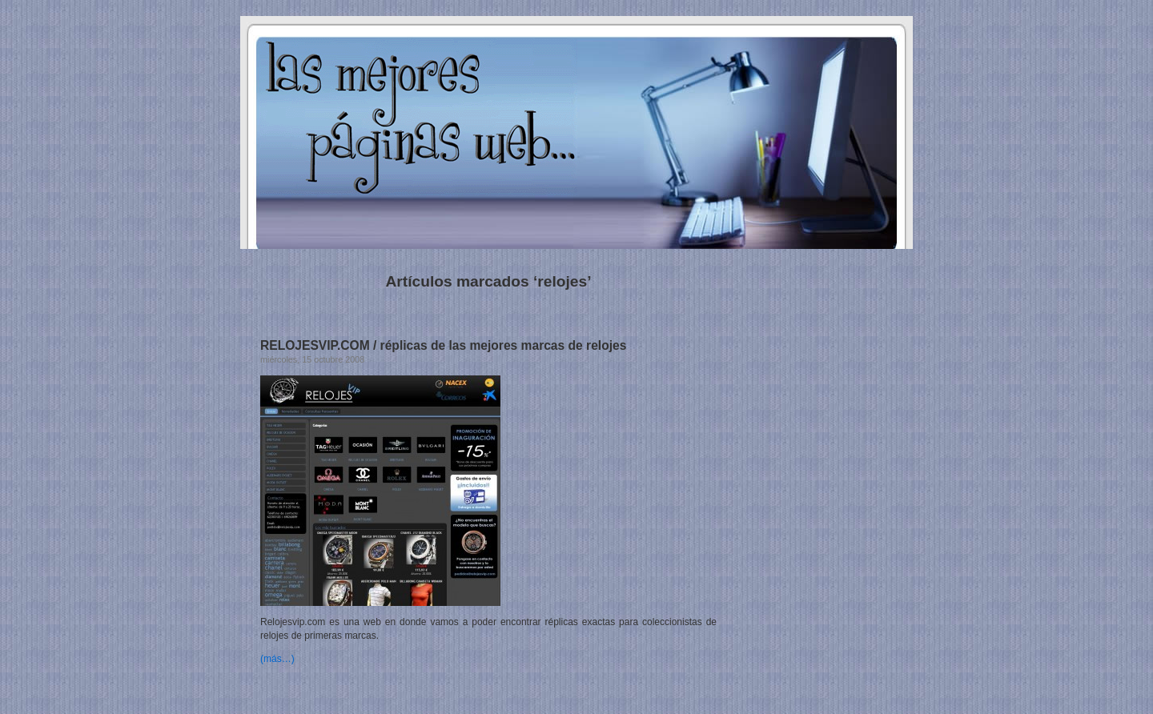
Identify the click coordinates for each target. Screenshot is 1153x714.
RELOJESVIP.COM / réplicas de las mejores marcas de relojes (443, 345)
